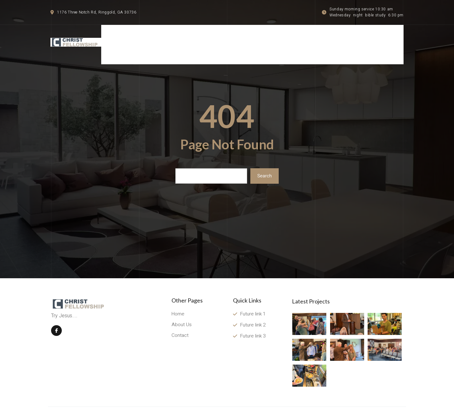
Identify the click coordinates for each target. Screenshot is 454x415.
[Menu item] (384, 38)
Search (264, 163)
